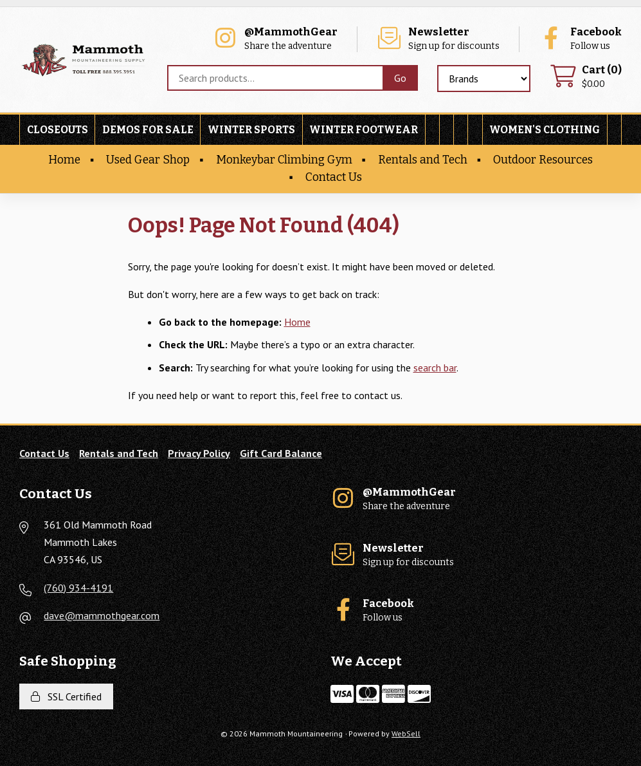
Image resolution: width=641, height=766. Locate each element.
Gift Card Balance (281, 453)
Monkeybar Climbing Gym (284, 160)
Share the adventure (275, 38)
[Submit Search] (400, 78)
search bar (434, 367)
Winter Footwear (363, 130)
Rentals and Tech (422, 160)
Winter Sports (251, 130)
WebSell (406, 733)
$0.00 (586, 76)
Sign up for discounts (438, 38)
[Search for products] (275, 78)
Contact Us (333, 177)
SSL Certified (66, 696)
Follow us (580, 38)
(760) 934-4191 (78, 587)
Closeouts (57, 130)
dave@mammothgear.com (101, 615)
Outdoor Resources (543, 160)
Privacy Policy (199, 453)
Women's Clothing (544, 130)
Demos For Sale (148, 130)
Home (64, 160)
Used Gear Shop (148, 160)
